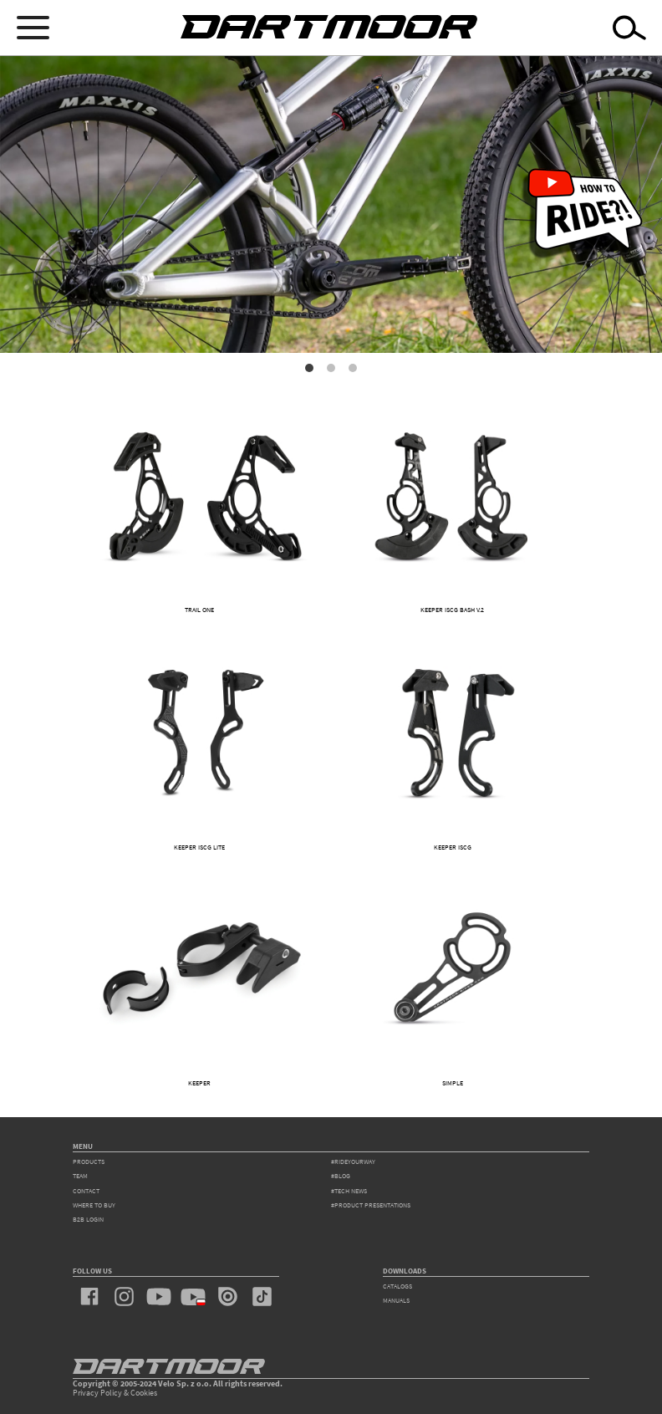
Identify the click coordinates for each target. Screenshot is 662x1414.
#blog (340, 1176)
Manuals (396, 1300)
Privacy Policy (97, 1392)
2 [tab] (331, 368)
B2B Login (88, 1219)
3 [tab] (352, 368)
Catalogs (397, 1286)
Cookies (143, 1392)
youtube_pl (193, 1297)
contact (86, 1191)
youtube (158, 1297)
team (80, 1176)
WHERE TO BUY (94, 1205)
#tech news (349, 1191)
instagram (124, 1297)
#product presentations (370, 1205)
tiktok (262, 1297)
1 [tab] (309, 368)
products (88, 1161)
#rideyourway (353, 1161)
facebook (90, 1297)
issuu (228, 1297)
